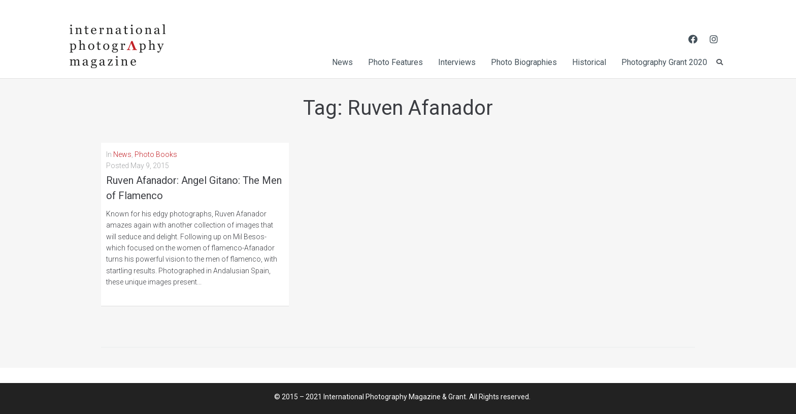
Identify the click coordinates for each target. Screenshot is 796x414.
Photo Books (156, 154)
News (122, 154)
